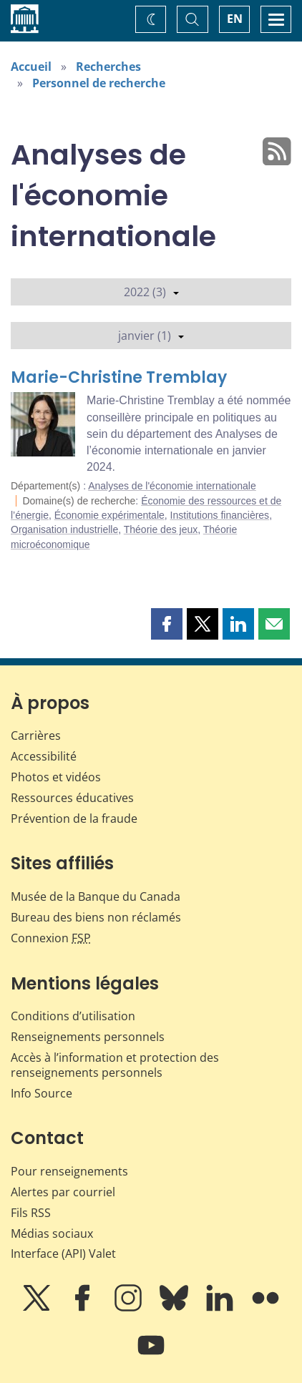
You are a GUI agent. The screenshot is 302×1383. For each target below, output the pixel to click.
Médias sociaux (52, 1233)
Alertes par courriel (63, 1192)
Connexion (51, 938)
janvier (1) (151, 335)
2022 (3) (151, 292)
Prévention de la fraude (74, 818)
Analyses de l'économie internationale (172, 486)
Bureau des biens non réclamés (96, 917)
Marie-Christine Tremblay (119, 377)
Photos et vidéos (56, 777)
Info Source (41, 1093)
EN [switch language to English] (235, 18)
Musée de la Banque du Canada (95, 896)
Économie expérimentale (109, 515)
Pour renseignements (69, 1171)
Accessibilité (44, 756)
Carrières (36, 735)
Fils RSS (31, 1213)
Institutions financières (220, 515)
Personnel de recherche (98, 83)
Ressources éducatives (72, 798)
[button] (166, 624)
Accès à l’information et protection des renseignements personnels (115, 1065)
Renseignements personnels (88, 1037)
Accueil (31, 66)
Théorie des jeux (161, 529)
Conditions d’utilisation (73, 1016)
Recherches (108, 66)
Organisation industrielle (64, 529)
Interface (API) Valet (63, 1253)
